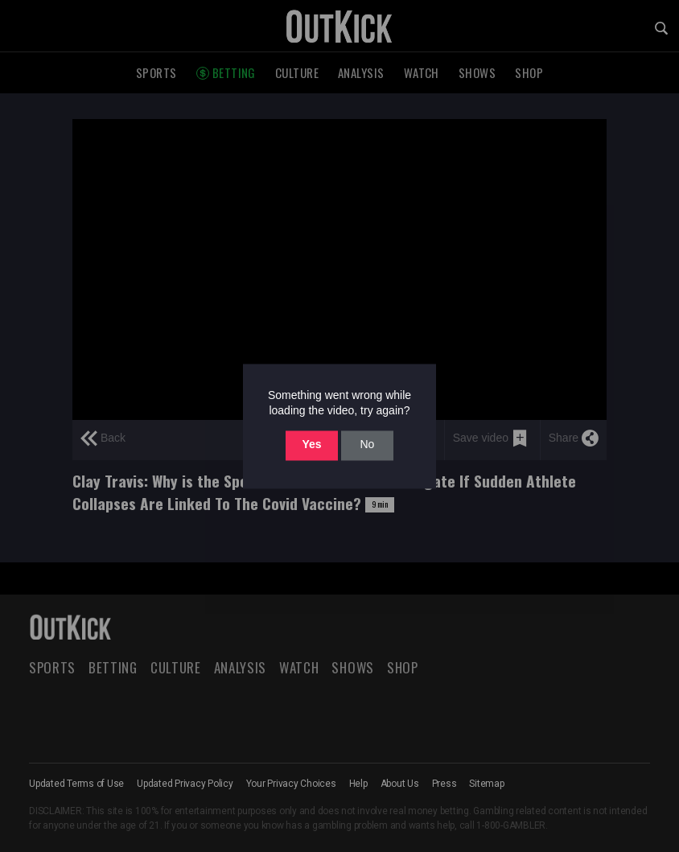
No (367, 444)
